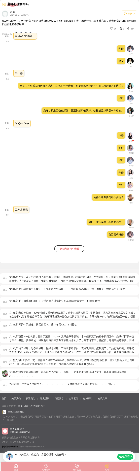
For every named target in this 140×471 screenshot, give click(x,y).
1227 (42, 406)
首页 (4, 398)
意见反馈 (44, 398)
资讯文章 (102, 398)
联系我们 (30, 398)
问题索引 (59, 398)
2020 (36, 406)
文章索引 (73, 398)
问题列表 (28, 406)
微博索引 (88, 398)
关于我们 (16, 398)
